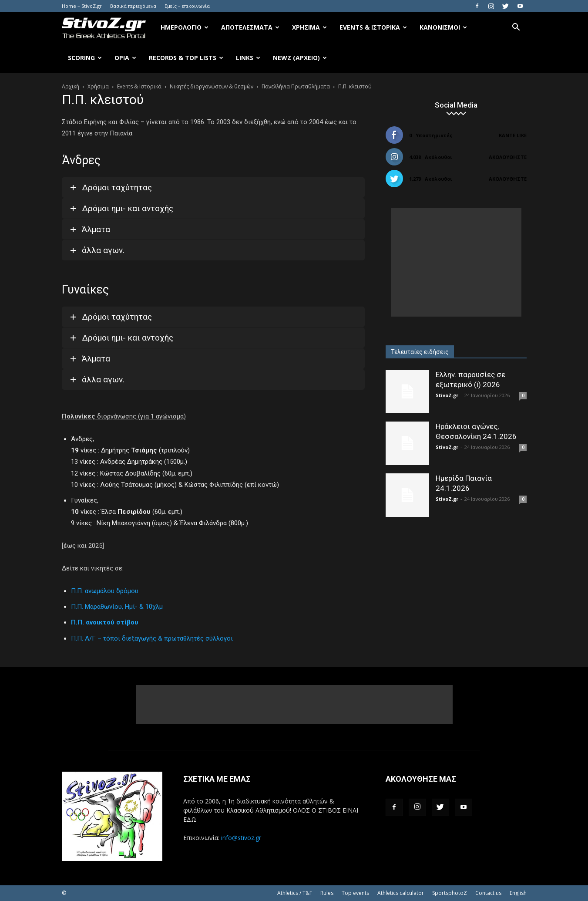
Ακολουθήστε (508, 157)
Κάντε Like (513, 135)
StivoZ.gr (447, 395)
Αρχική (70, 86)
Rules (326, 893)
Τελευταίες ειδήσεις (420, 351)
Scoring (85, 58)
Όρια (125, 58)
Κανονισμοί (443, 27)
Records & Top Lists (186, 58)
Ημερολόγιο (184, 27)
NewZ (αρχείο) (300, 58)
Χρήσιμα (309, 27)
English (518, 893)
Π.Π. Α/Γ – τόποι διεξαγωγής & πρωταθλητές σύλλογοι (152, 638)
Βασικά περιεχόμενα (133, 6)
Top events (355, 893)
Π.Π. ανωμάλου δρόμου (104, 591)
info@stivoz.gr (241, 838)
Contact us (488, 893)
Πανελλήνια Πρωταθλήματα (296, 86)
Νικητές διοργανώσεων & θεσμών (211, 86)
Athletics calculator (400, 893)
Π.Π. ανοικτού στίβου (104, 622)
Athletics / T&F (294, 893)
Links (248, 58)
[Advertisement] (456, 262)
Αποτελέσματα (250, 27)
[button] (516, 28)
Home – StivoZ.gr (82, 6)
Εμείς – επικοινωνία (187, 6)
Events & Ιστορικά (373, 27)
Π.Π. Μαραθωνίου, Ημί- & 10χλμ (117, 607)
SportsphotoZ (449, 893)
